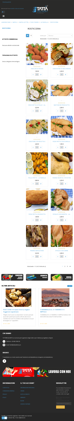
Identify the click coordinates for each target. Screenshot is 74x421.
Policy (4, 397)
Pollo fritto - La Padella (37, 178)
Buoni (22, 401)
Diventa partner (7, 2)
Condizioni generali (8, 391)
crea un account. (19, 8)
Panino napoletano (37, 250)
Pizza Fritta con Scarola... (62, 141)
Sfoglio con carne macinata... (61, 251)
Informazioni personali (27, 387)
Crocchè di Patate (37, 68)
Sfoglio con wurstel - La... (62, 214)
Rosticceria (6, 28)
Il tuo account (27, 383)
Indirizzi (23, 397)
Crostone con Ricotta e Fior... (37, 142)
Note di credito (25, 394)
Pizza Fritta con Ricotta (37, 214)
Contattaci (6, 387)
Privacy (5, 394)
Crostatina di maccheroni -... (62, 69)
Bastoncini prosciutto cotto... (62, 106)
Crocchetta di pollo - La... (37, 105)
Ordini (22, 391)
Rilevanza (61, 35)
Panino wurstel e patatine (62, 178)
